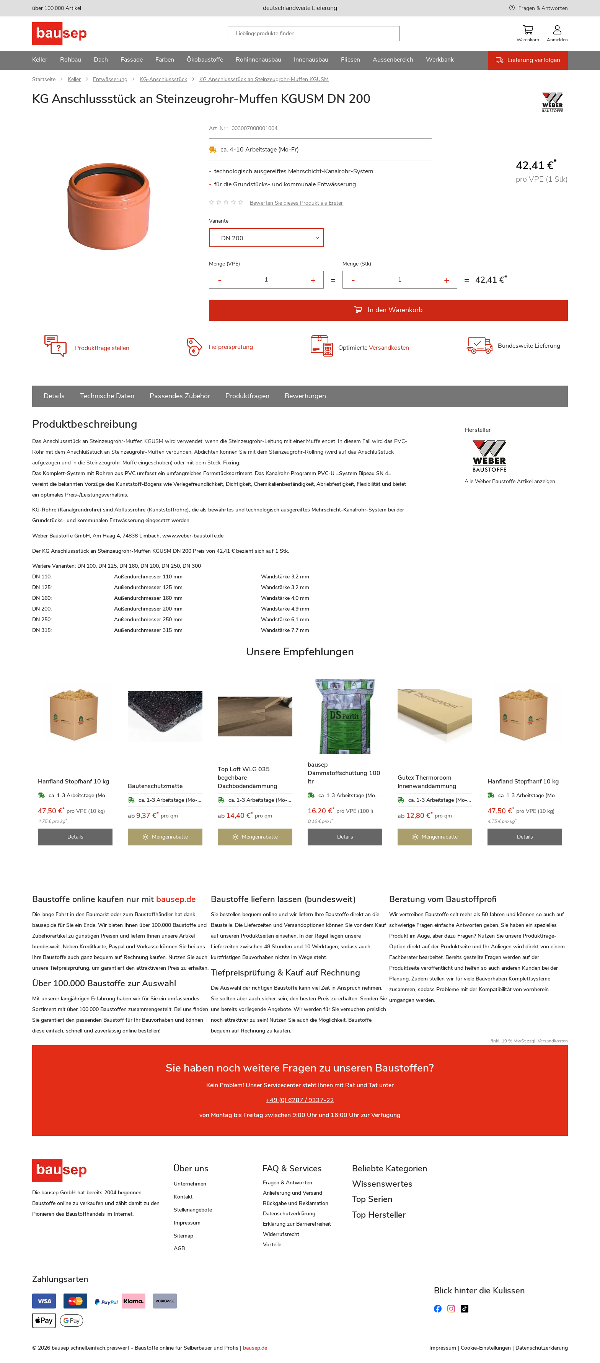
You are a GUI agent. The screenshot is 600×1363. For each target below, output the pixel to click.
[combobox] (314, 33)
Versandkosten (389, 348)
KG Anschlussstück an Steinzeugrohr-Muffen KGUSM (264, 79)
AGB (179, 1248)
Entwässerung (110, 79)
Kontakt (183, 1196)
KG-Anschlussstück (163, 79)
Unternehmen (190, 1183)
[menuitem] (39, 60)
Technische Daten (107, 396)
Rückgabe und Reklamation (295, 1203)
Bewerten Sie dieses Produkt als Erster (296, 203)
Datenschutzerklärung (289, 1213)
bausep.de (255, 1348)
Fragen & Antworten (543, 8)
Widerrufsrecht (281, 1234)
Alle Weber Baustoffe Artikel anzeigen (510, 481)
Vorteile (272, 1244)
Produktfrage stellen (102, 348)
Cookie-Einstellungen (486, 1348)
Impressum (187, 1222)
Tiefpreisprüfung (230, 347)
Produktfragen (247, 396)
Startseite (43, 79)
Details (54, 396)
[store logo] (71, 33)
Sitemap (183, 1235)
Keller (74, 79)
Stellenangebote (193, 1209)
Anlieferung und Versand (292, 1193)
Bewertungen (305, 396)
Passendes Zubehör (180, 396)
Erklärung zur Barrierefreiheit (297, 1224)
